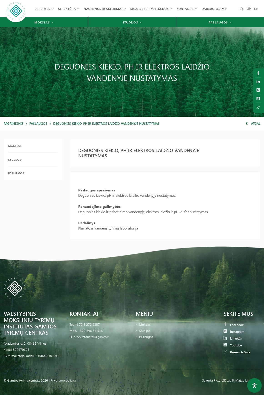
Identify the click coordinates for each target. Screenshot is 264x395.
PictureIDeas (222, 380)
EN (256, 8)
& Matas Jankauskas (246, 380)
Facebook (234, 325)
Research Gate (237, 352)
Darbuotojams (214, 8)
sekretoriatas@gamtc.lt (93, 337)
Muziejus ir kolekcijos (149, 8)
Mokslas (14, 145)
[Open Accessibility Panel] (254, 385)
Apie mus (42, 8)
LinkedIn (233, 338)
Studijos (14, 159)
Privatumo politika (63, 380)
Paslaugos (38, 123)
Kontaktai (185, 8)
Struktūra (67, 8)
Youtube (233, 345)
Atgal (253, 123)
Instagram (234, 331)
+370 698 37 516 (90, 330)
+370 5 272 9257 (87, 324)
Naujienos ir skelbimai (103, 8)
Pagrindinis (13, 123)
